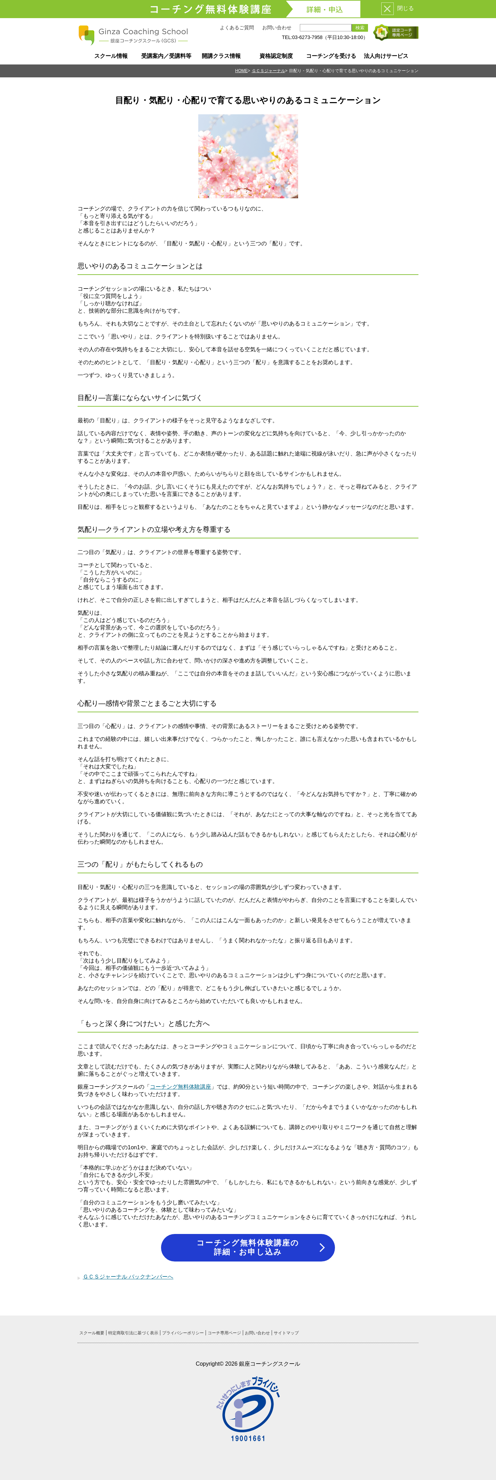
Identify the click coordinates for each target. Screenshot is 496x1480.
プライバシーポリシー (183, 1333)
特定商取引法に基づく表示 (133, 1333)
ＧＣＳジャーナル (268, 70)
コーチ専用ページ (224, 1333)
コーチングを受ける (331, 56)
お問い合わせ (276, 27)
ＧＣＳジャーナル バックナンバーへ (128, 1277)
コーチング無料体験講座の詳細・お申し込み (248, 1247)
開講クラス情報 (221, 56)
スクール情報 (111, 56)
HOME (241, 70)
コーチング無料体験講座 (180, 1087)
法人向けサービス (386, 56)
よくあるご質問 (237, 27)
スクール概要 (91, 1333)
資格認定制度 (276, 56)
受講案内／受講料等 (166, 56)
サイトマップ (286, 1333)
